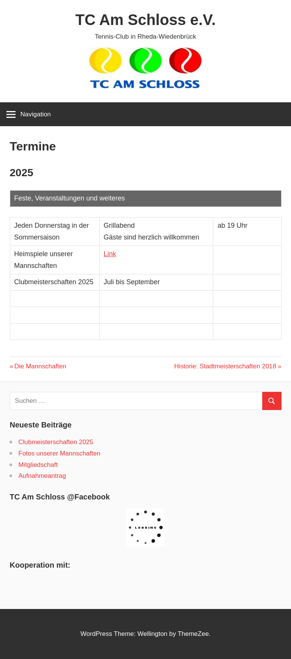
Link (110, 254)
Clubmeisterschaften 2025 (56, 442)
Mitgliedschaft (38, 464)
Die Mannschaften (40, 366)
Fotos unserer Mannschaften (59, 453)
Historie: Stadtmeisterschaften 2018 (225, 366)
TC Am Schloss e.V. (145, 19)
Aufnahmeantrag (42, 475)
